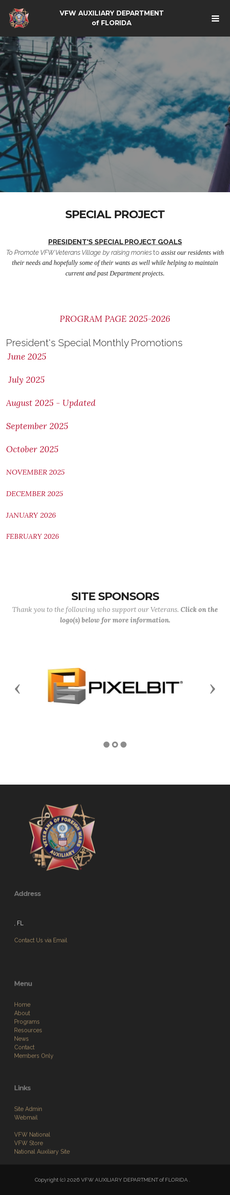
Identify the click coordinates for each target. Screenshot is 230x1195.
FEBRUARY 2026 (32, 536)
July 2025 (25, 379)
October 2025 (32, 449)
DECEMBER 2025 (34, 493)
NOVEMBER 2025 (35, 472)
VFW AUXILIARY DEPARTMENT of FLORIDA (112, 18)
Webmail (26, 1153)
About (22, 1057)
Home (22, 1049)
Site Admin (28, 1145)
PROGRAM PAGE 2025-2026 (115, 318)
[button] (17, 688)
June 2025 (27, 356)
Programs (27, 1066)
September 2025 (37, 426)
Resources (28, 1074)
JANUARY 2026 (31, 515)
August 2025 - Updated (51, 402)
